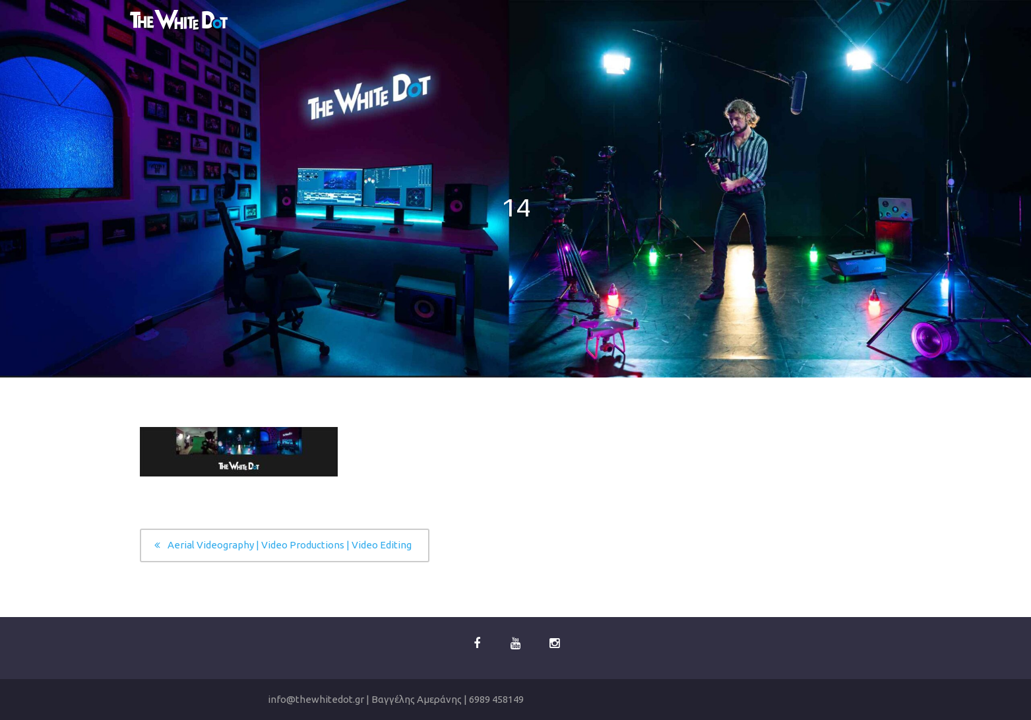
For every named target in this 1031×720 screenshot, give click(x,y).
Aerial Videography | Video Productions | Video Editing (290, 544)
